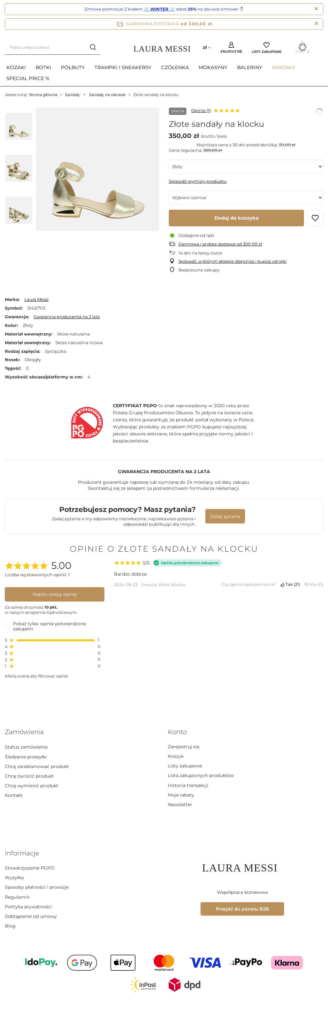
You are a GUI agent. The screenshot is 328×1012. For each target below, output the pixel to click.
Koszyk (176, 756)
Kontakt (14, 795)
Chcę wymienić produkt (31, 785)
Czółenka (175, 67)
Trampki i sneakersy (123, 67)
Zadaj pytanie (225, 516)
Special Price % (27, 78)
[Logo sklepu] (164, 47)
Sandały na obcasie (107, 94)
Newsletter (180, 804)
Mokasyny (213, 67)
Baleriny (249, 67)
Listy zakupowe (267, 52)
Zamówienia (24, 732)
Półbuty (73, 67)
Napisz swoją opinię (55, 594)
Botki (43, 67)
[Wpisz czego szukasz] (52, 47)
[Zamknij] (316, 9)
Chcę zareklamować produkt (37, 766)
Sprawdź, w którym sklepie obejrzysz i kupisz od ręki (232, 261)
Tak (290, 584)
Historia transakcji (188, 785)
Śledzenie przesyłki (26, 756)
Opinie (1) (201, 110)
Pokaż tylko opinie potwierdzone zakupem (49, 626)
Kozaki (16, 67)
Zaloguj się (231, 51)
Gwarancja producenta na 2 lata (67, 316)
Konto (177, 732)
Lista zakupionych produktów (201, 775)
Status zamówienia (26, 746)
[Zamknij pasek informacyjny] (316, 24)
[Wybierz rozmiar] (246, 197)
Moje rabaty (181, 795)
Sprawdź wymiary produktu (197, 181)
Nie (314, 584)
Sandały (283, 67)
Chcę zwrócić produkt (29, 775)
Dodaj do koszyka (236, 218)
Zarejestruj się (183, 746)
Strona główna (43, 94)
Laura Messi (36, 299)
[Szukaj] (93, 47)
